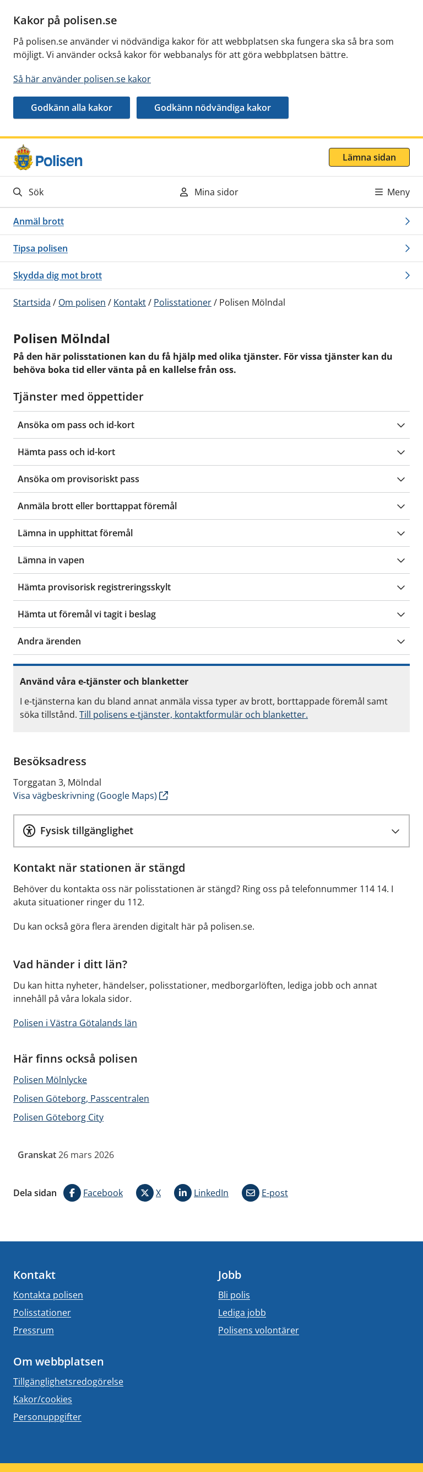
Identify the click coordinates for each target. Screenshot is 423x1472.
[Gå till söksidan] (73, 191)
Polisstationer (183, 302)
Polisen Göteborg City (58, 1117)
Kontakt (129, 302)
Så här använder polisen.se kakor (82, 79)
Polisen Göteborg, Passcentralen (81, 1098)
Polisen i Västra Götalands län (75, 1023)
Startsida (32, 302)
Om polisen (82, 302)
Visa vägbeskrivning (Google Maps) (85, 796)
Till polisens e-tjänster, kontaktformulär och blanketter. (193, 714)
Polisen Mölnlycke (50, 1080)
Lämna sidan (369, 157)
